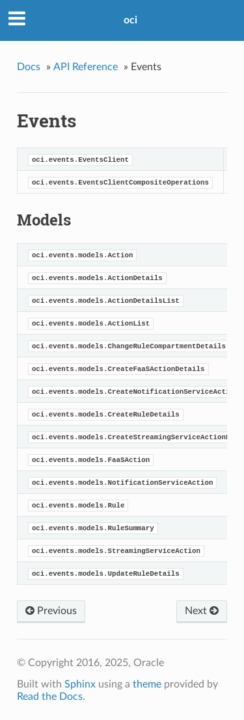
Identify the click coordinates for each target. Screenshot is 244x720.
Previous (51, 611)
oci (130, 20)
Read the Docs (50, 696)
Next (202, 611)
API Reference (85, 67)
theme (147, 684)
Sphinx (80, 684)
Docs (28, 67)
